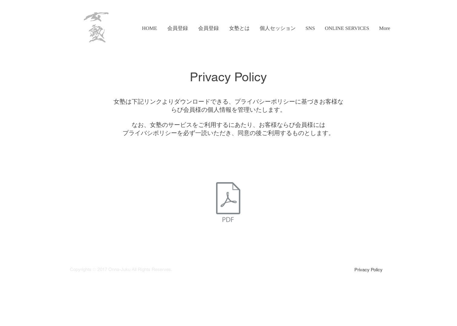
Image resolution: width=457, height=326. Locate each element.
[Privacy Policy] (368, 269)
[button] (239, 28)
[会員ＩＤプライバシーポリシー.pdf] (228, 203)
